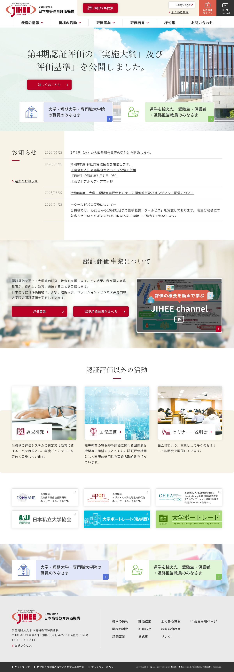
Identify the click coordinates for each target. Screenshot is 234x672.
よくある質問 (180, 12)
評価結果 (144, 621)
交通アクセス (23, 645)
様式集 (169, 22)
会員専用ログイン (208, 11)
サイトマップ (22, 666)
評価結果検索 (103, 8)
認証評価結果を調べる (101, 311)
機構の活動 (120, 628)
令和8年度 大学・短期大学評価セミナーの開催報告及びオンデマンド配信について (132, 192)
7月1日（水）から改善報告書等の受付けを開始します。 (112, 152)
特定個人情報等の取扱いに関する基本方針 (60, 666)
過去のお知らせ (26, 181)
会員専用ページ (205, 621)
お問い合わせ (202, 22)
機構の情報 (120, 621)
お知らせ (144, 628)
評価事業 (39, 311)
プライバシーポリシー (103, 666)
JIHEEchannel (225, 11)
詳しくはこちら (49, 84)
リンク (166, 636)
